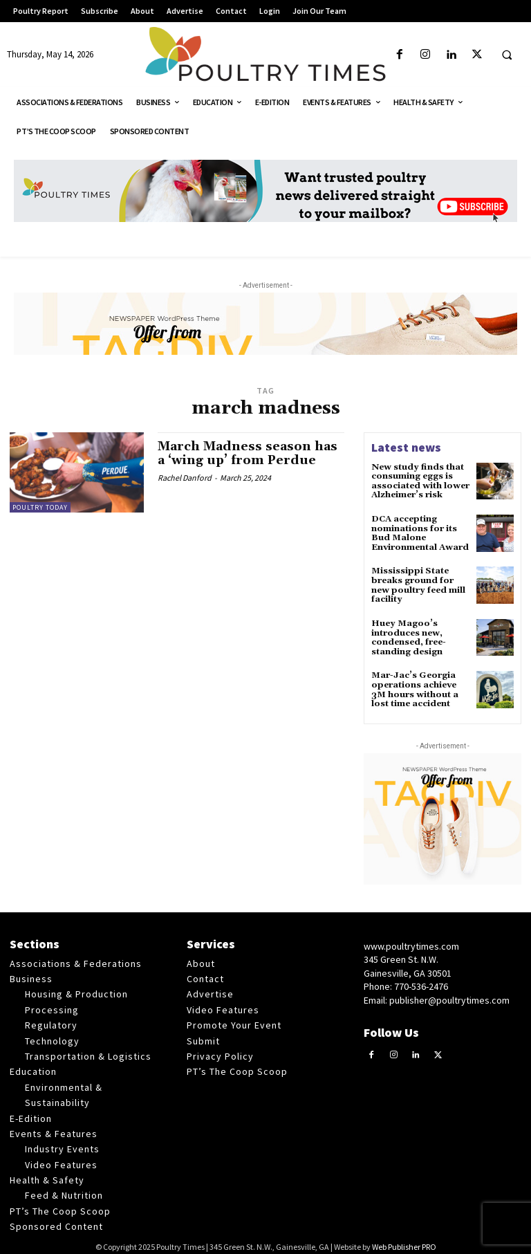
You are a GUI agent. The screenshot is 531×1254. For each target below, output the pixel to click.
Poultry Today (40, 507)
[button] (507, 55)
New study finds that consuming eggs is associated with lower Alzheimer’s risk (419, 481)
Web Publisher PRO (404, 1240)
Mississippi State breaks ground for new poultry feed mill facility (417, 583)
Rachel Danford (185, 476)
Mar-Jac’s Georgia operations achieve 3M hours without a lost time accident (414, 685)
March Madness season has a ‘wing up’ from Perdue (247, 453)
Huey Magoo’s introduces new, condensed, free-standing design (408, 634)
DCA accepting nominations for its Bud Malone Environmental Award (419, 532)
